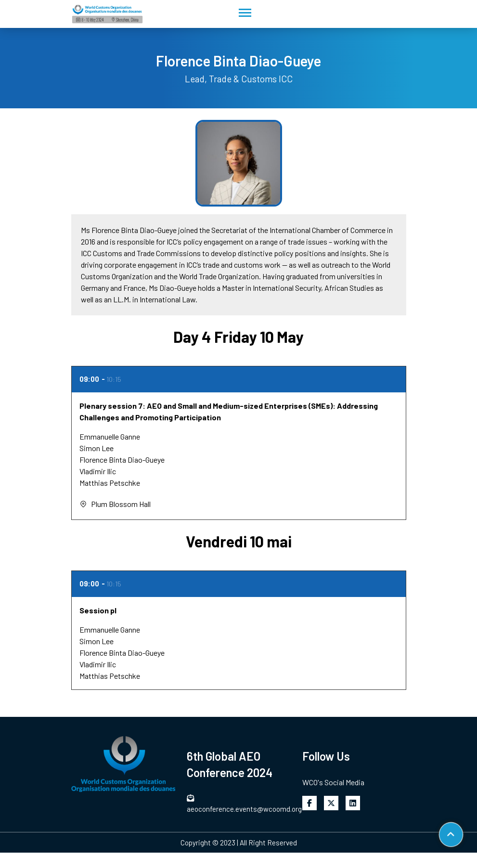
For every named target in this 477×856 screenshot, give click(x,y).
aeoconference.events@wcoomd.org (239, 803)
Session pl (97, 610)
